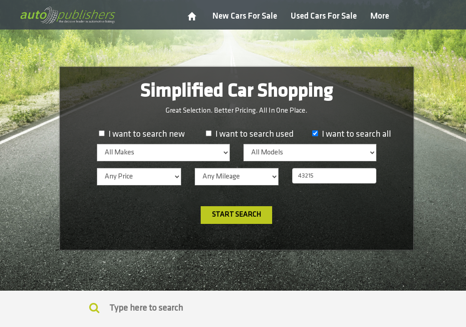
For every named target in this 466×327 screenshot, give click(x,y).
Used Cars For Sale (324, 16)
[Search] (233, 308)
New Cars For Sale (245, 16)
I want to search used (254, 134)
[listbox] (163, 152)
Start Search (236, 214)
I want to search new (146, 134)
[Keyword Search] (94, 307)
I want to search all (356, 134)
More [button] (379, 16)
